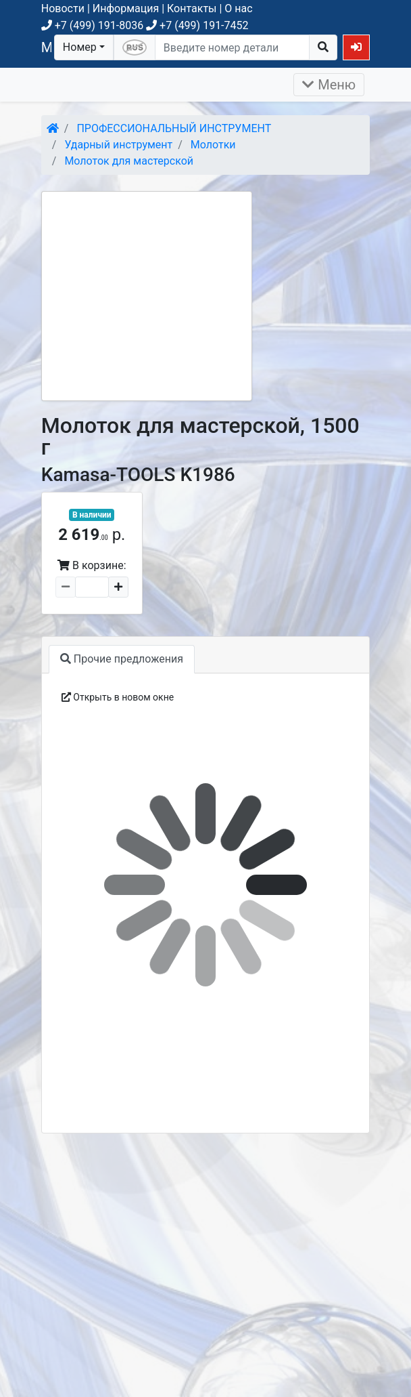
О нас (238, 8)
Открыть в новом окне (118, 697)
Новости (62, 8)
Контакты (191, 8)
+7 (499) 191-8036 (92, 25)
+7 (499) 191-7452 (197, 25)
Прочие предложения (121, 658)
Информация (126, 8)
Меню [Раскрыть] (329, 85)
